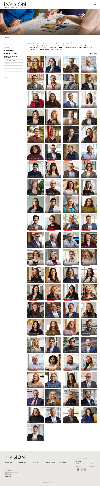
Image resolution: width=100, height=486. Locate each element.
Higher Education (9, 64)
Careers (93, 463)
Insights (78, 466)
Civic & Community (9, 51)
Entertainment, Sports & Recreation (11, 57)
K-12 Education (8, 77)
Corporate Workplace (10, 54)
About (6, 37)
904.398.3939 (48, 468)
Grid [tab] (95, 53)
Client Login (92, 464)
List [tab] (91, 53)
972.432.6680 (8, 476)
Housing (6, 70)
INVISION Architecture (15, 5)
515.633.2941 (21, 467)
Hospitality (7, 67)
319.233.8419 (7, 468)
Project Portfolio (81, 463)
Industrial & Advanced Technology (10, 73)
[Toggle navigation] (95, 5)
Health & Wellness (9, 61)
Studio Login (92, 466)
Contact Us (7, 479)
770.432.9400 (61, 468)
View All (6, 47)
